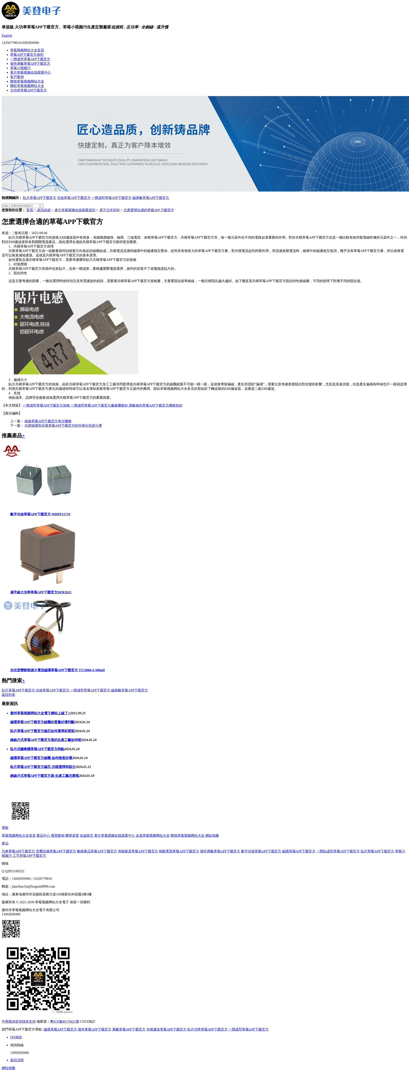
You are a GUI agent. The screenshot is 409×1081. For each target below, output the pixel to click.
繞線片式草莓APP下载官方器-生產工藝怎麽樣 (44, 776)
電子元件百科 (109, 210)
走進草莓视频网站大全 (153, 835)
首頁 (30, 210)
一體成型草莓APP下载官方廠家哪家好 (100, 405)
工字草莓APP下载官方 (29, 855)
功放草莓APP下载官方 (73, 198)
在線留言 (86, 835)
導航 (5, 827)
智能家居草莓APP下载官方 (138, 851)
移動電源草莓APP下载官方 (179, 851)
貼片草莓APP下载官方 (39, 198)
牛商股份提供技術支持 (19, 1021)
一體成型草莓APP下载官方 (30, 59)
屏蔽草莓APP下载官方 (129, 1029)
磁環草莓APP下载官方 (298, 851)
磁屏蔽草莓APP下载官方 (150, 198)
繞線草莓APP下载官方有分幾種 (48, 421)
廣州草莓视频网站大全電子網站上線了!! (40, 713)
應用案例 (57, 835)
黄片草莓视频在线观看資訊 (75, 210)
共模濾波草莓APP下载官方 (166, 1029)
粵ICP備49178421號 (64, 1021)
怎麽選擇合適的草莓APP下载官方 (148, 210)
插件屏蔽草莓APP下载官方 (30, 63)
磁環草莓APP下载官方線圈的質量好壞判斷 (42, 722)
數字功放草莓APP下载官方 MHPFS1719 (40, 514)
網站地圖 (212, 835)
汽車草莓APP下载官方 (18, 851)
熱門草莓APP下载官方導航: (22, 1029)
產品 (5, 843)
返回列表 (8, 694)
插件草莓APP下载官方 (94, 1029)
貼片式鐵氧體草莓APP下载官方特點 (37, 749)
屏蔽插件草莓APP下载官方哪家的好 (155, 405)
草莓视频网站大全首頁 (27, 50)
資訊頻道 (44, 210)
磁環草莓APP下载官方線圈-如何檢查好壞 (41, 758)
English (7, 35)
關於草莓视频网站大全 (27, 86)
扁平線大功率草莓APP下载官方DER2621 (40, 592)
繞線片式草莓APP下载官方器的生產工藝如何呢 (45, 740)
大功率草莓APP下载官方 (28, 90)
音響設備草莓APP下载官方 (56, 851)
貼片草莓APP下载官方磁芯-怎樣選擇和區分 (43, 767)
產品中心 (43, 835)
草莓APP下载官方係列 (26, 54)
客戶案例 (17, 77)
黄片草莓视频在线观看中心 (30, 72)
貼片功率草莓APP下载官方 (207, 1029)
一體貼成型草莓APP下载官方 (338, 851)
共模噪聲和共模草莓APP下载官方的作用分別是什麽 (63, 425)
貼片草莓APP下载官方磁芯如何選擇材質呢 (42, 731)
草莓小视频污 (20, 68)
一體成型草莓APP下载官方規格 (47, 405)
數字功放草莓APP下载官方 (261, 851)
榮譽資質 (72, 835)
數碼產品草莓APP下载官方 (97, 851)
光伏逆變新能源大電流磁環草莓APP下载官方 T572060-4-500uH (57, 670)
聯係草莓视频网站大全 (27, 81)
